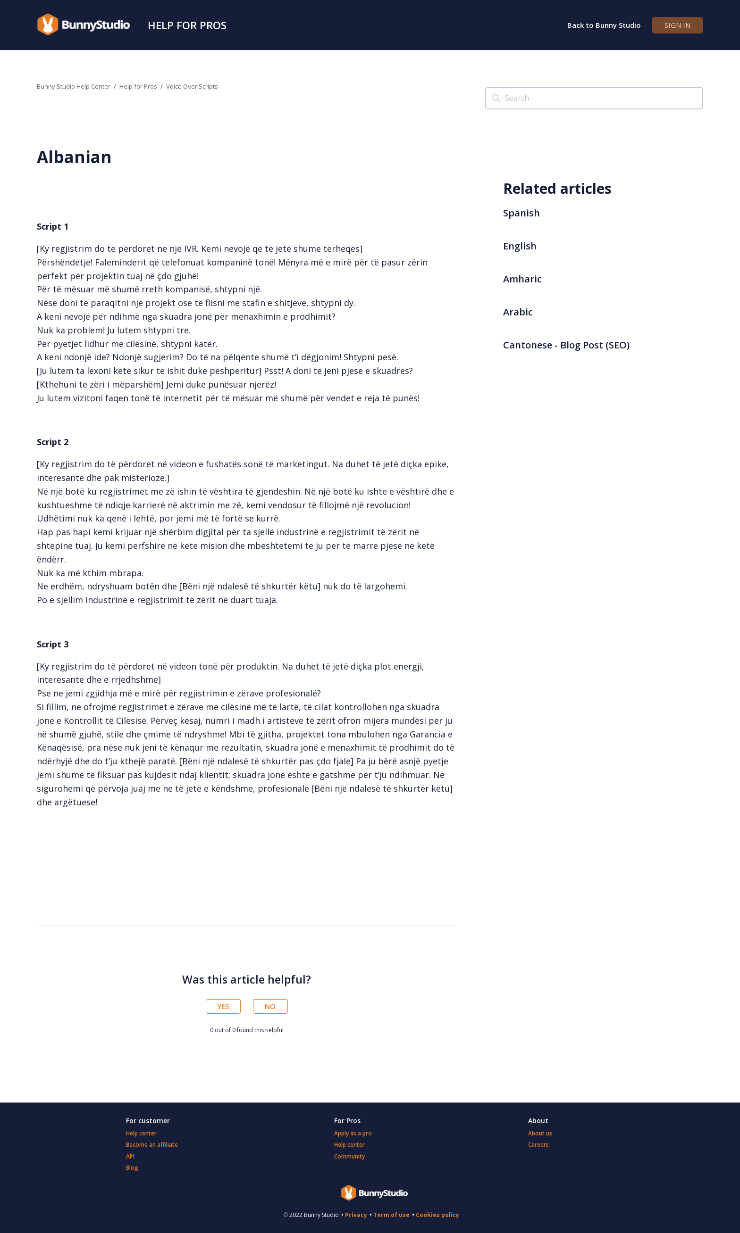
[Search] (594, 98)
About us (540, 1133)
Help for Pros (187, 25)
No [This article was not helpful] (270, 1006)
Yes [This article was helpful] (223, 1006)
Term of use (391, 1215)
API (130, 1156)
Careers (538, 1145)
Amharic (522, 279)
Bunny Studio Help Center (73, 86)
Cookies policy (437, 1215)
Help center (141, 1133)
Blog (132, 1168)
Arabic (518, 312)
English (520, 246)
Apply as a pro (353, 1133)
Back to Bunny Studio (604, 25)
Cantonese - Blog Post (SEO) (566, 345)
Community (349, 1156)
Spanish (521, 213)
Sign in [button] (677, 25)
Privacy (356, 1215)
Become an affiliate (152, 1145)
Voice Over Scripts (192, 86)
